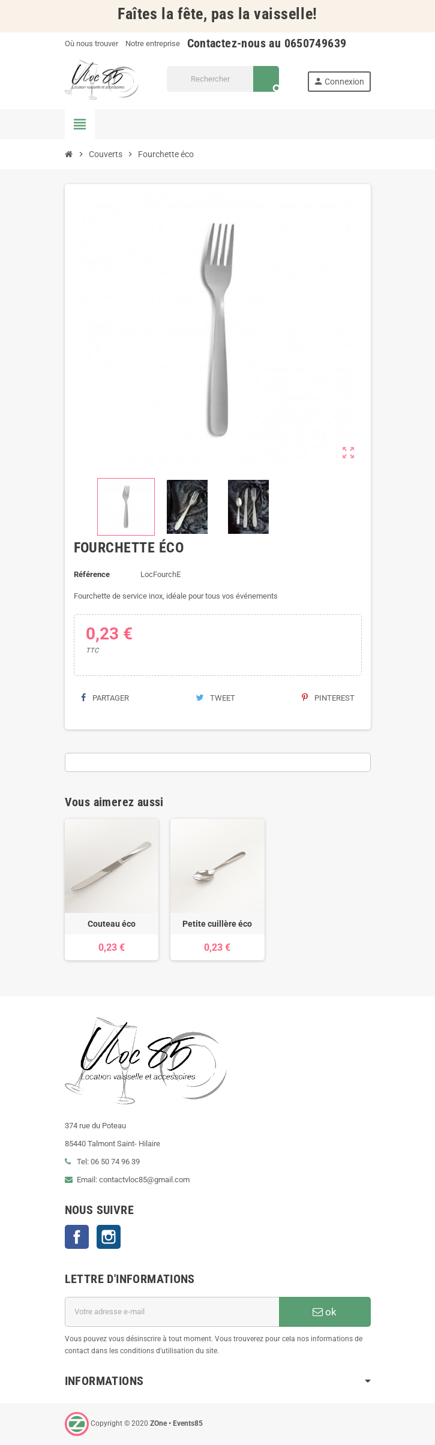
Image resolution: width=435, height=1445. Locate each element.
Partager (105, 697)
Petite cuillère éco (217, 924)
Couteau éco (112, 924)
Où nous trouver (91, 43)
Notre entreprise (152, 43)
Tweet (215, 697)
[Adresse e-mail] (172, 1312)
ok (325, 1312)
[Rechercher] (223, 79)
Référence (92, 574)
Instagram (109, 1237)
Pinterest (328, 697)
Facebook (77, 1237)
